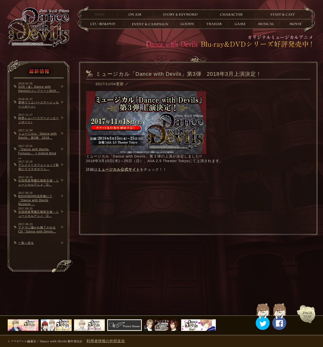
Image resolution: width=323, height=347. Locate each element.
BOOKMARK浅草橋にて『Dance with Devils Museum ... (35, 200)
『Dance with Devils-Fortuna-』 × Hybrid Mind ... (37, 153)
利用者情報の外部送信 (106, 341)
